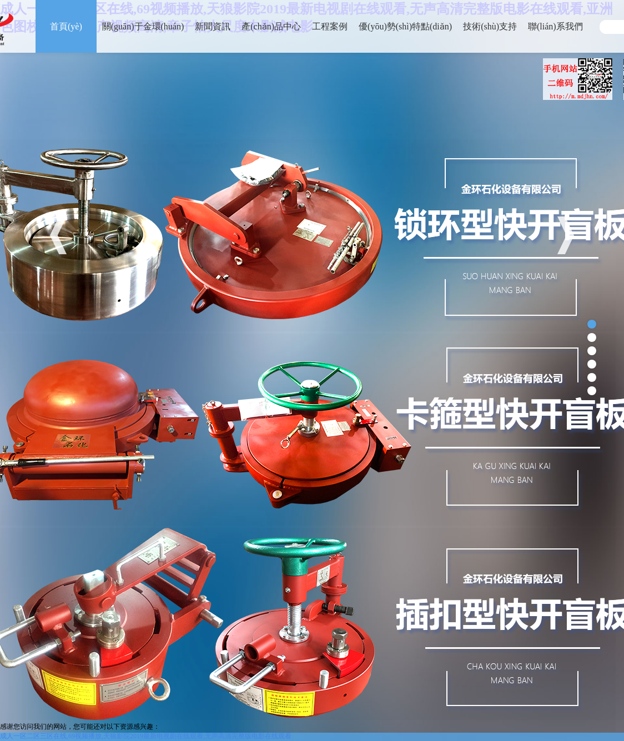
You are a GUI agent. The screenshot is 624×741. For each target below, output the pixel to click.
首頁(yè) (66, 26)
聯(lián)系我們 (555, 26)
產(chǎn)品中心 (271, 26)
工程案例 (330, 26)
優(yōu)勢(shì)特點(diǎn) (405, 26)
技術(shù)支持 (490, 26)
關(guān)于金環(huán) (143, 26)
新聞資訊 (212, 26)
